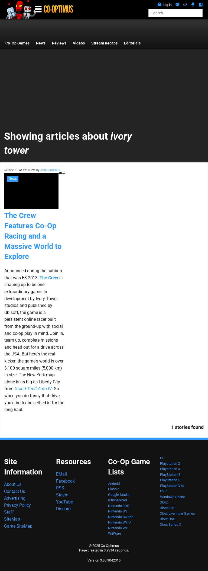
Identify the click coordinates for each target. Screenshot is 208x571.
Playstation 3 (170, 469)
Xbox (164, 502)
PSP (163, 491)
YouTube (64, 502)
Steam (62, 495)
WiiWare (114, 533)
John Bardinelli (50, 170)
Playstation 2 (170, 463)
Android (114, 484)
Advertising (14, 498)
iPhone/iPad (117, 500)
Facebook (65, 481)
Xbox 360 (167, 508)
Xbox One (167, 519)
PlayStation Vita (172, 486)
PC (162, 458)
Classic (113, 489)
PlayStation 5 (170, 480)
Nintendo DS (117, 511)
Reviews (59, 43)
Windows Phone (172, 497)
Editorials (132, 43)
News (41, 43)
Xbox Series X (170, 524)
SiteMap (12, 519)
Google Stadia (118, 495)
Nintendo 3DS (118, 506)
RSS (60, 487)
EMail (61, 474)
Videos (79, 43)
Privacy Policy (17, 505)
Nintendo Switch (120, 517)
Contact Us (14, 491)
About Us (12, 484)
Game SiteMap (18, 526)
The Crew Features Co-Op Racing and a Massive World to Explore (32, 236)
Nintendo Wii (118, 528)
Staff (9, 512)
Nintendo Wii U (119, 522)
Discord (63, 508)
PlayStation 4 (170, 475)
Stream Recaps (104, 43)
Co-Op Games (17, 43)
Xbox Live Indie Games (177, 513)
